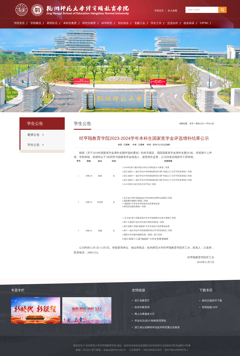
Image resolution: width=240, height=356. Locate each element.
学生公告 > (36, 144)
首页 (192, 123)
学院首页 (19, 23)
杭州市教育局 (142, 307)
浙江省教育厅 (142, 300)
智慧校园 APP (210, 307)
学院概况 (35, 23)
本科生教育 (70, 23)
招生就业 (123, 23)
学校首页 (159, 10)
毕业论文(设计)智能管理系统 (150, 320)
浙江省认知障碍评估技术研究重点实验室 (157, 327)
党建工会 (139, 23)
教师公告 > (36, 134)
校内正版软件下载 (212, 300)
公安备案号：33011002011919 (145, 349)
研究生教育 (89, 23)
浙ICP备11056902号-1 (176, 349)
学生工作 (156, 23)
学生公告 (210, 123)
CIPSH (204, 23)
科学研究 (106, 23)
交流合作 (172, 23)
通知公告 (200, 123)
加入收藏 (172, 10)
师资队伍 (52, 23)
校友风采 (189, 23)
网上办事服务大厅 (145, 313)
